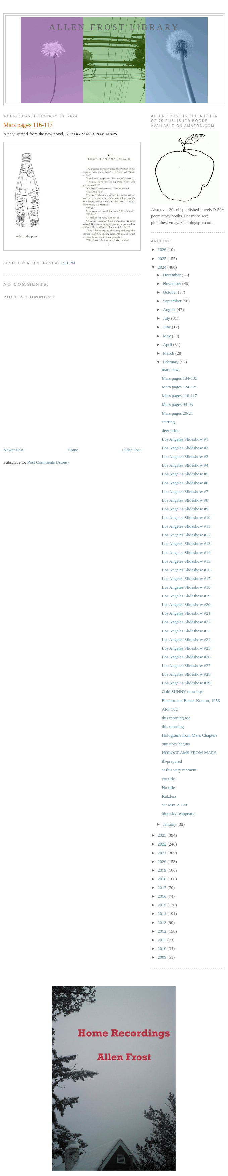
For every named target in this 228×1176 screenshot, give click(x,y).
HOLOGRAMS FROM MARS (189, 752)
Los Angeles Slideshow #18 (186, 587)
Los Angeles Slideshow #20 (186, 604)
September (173, 300)
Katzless (169, 796)
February (171, 361)
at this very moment (179, 770)
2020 (162, 861)
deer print (170, 430)
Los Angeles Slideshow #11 (186, 526)
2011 (162, 939)
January (170, 824)
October (170, 292)
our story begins (176, 743)
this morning (173, 726)
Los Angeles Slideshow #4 (185, 465)
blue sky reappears (178, 813)
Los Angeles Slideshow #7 (185, 491)
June (167, 326)
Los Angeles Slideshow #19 (186, 595)
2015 (162, 904)
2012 (162, 931)
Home (73, 449)
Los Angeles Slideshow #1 (185, 439)
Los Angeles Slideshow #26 (186, 656)
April (168, 344)
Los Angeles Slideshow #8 (185, 500)
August (170, 309)
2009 (162, 957)
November (172, 283)
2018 (162, 878)
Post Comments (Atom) (48, 462)
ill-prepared (172, 761)
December (172, 274)
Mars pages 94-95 (177, 404)
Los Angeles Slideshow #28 (186, 674)
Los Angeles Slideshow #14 (186, 552)
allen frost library (114, 27)
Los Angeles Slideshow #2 (185, 447)
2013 (162, 922)
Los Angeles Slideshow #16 (186, 569)
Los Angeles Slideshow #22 (186, 621)
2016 (162, 896)
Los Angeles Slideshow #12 (186, 534)
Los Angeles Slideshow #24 (186, 639)
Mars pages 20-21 (177, 413)
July (167, 318)
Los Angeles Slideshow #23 (186, 630)
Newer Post (13, 449)
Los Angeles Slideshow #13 (186, 543)
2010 (162, 948)
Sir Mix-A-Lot (174, 804)
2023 (162, 835)
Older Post (131, 449)
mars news (171, 369)
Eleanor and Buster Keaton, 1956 (191, 700)
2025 (162, 258)
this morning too (176, 717)
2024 (162, 267)
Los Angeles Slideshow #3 (185, 456)
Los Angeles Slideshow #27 (186, 665)
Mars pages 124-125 (179, 386)
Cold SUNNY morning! (182, 691)
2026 (162, 249)
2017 (162, 887)
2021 (162, 852)
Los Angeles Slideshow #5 (185, 473)
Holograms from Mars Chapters (189, 735)
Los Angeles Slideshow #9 (185, 508)
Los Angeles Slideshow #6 (185, 482)
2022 (162, 844)
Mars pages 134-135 (179, 378)
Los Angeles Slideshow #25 (186, 648)
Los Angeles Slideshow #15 (186, 561)
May (167, 335)
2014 (162, 913)
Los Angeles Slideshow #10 (186, 517)
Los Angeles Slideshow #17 (186, 578)
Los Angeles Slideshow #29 (186, 682)
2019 (162, 870)
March (169, 353)
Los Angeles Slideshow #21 (186, 613)
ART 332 (170, 709)
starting (168, 421)
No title (168, 778)
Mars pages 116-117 (179, 395)
